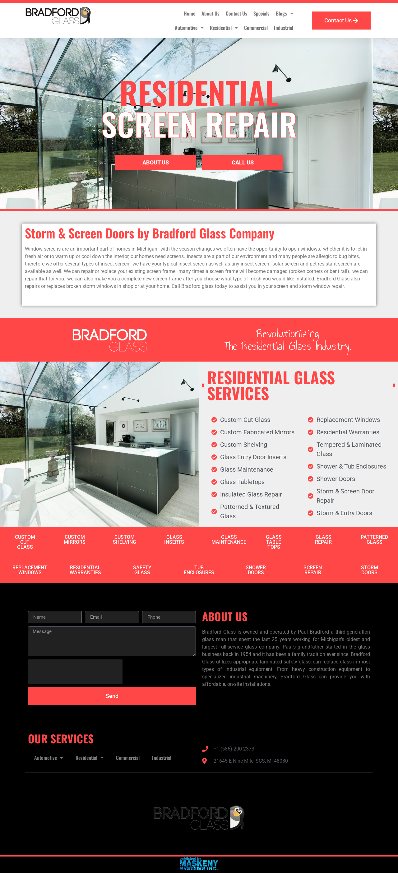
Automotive (189, 27)
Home (189, 13)
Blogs (284, 13)
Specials (261, 13)
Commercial (256, 27)
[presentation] (75, 671)
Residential (224, 27)
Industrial (283, 27)
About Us (210, 13)
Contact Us (236, 13)
